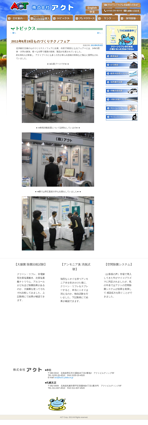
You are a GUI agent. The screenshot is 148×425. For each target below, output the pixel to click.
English (92, 7)
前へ (13, 33)
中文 (92, 12)
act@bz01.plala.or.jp (63, 377)
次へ (100, 33)
